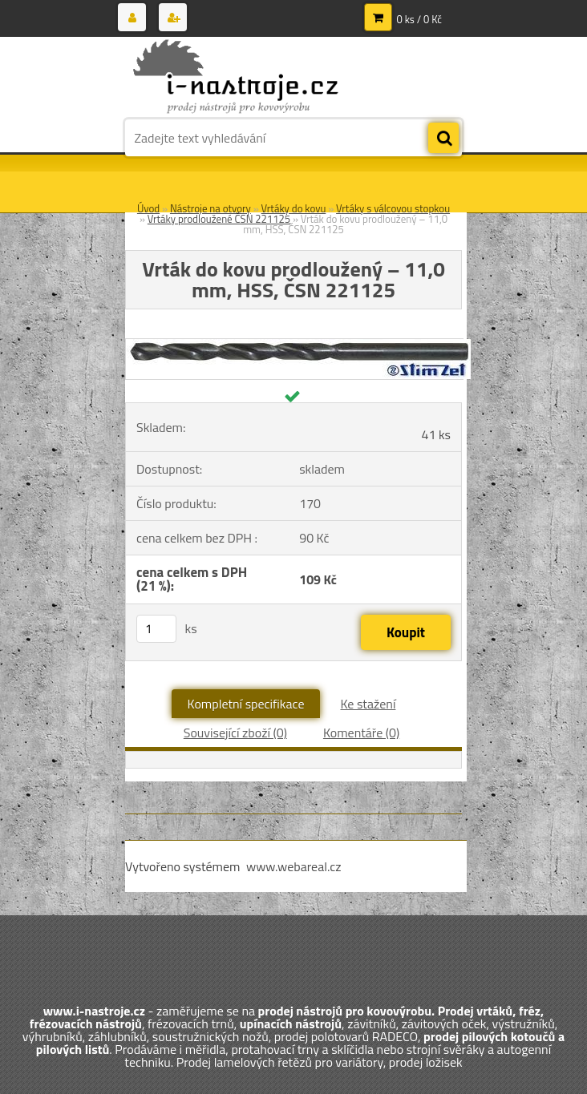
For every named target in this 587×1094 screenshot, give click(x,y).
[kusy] (156, 629)
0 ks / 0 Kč (420, 19)
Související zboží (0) (235, 732)
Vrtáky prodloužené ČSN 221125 (219, 219)
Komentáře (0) (361, 732)
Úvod (148, 208)
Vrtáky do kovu (293, 208)
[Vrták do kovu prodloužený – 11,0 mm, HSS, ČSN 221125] (298, 345)
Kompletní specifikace (246, 703)
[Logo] (235, 78)
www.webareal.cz (294, 866)
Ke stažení (367, 703)
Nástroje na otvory (210, 208)
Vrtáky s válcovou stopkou (393, 208)
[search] (443, 138)
